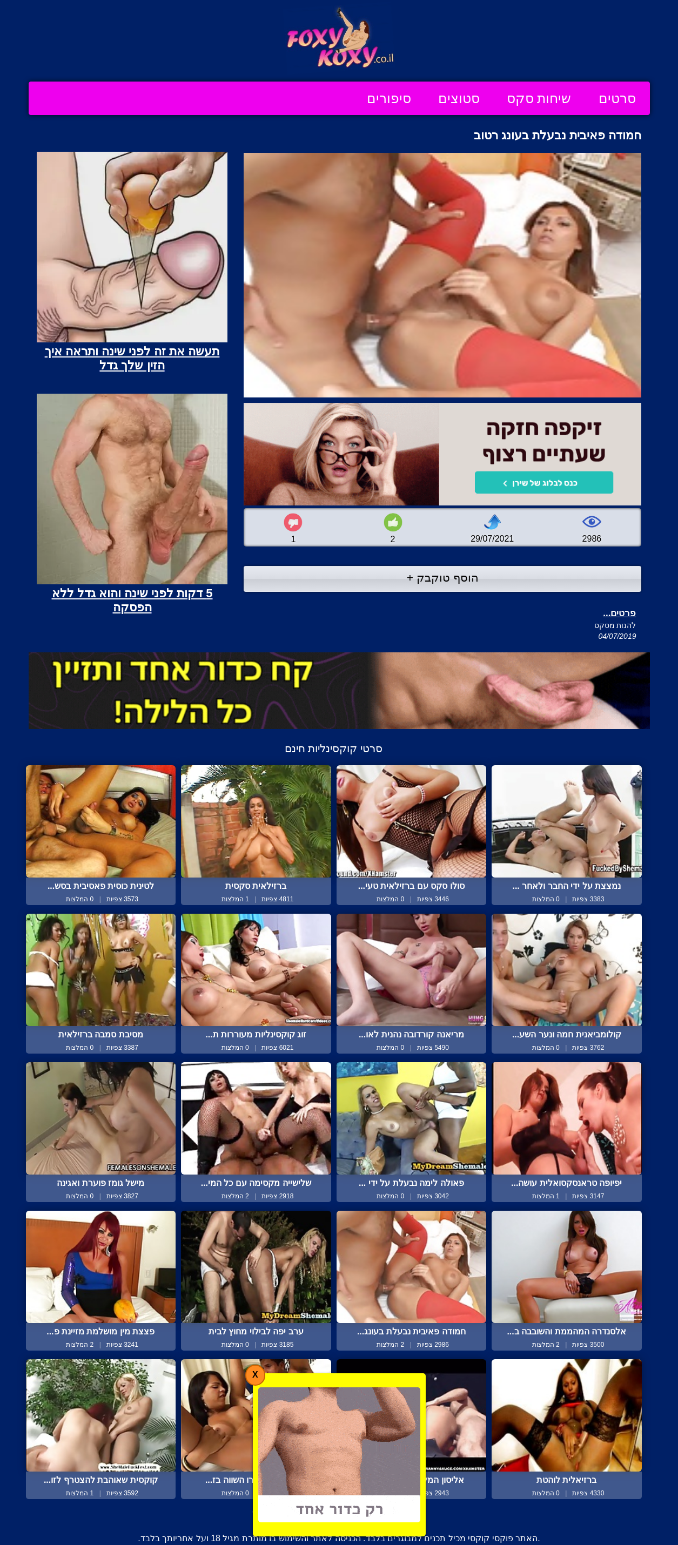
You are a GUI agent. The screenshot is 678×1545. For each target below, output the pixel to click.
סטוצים (459, 98)
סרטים (617, 98)
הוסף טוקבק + (443, 577)
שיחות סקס (539, 98)
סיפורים (389, 98)
